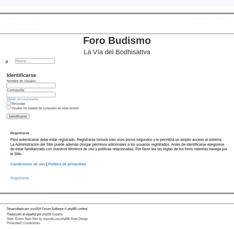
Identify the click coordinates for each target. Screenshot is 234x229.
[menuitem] (35, 19)
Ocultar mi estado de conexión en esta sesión (43, 108)
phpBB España (52, 214)
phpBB (34, 209)
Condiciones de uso (27, 164)
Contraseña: (16, 90)
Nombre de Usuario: (21, 81)
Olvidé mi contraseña (22, 99)
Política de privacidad (67, 164)
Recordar (16, 103)
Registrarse (19, 178)
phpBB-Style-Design (74, 219)
